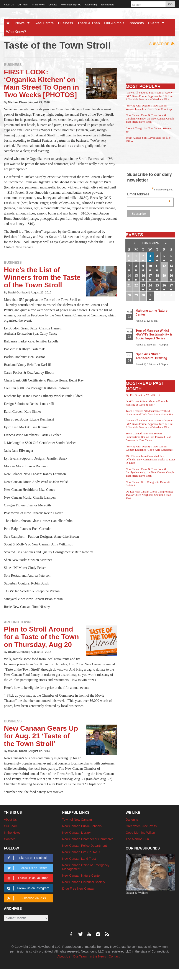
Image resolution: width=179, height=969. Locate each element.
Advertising (91, 4)
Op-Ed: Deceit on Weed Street (143, 395)
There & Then (88, 23)
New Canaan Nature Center (81, 875)
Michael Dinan (17, 102)
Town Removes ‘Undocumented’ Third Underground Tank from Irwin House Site (149, 412)
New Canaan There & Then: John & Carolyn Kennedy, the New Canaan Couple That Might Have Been (150, 118)
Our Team (23, 4)
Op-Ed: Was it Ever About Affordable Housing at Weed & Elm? (147, 403)
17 (150, 275)
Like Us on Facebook (26, 858)
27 (171, 285)
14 (129, 275)
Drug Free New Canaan (78, 888)
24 (150, 285)
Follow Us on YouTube (27, 878)
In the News (38, 4)
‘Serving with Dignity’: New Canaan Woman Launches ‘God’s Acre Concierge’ (149, 107)
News (23, 23)
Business (65, 23)
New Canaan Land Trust (79, 858)
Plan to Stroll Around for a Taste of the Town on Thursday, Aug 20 (41, 636)
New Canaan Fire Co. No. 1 (81, 852)
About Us (9, 4)
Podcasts (136, 23)
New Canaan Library (76, 832)
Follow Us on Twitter (26, 868)
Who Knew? (16, 32)
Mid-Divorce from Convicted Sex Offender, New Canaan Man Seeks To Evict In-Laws (150, 459)
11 (157, 266)
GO (170, 4)
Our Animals (114, 23)
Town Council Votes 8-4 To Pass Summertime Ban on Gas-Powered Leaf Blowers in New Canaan (148, 437)
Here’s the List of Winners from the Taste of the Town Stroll (42, 277)
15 (136, 275)
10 (150, 266)
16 (143, 275)
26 (164, 285)
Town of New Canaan (77, 819)
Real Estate (44, 23)
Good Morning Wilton (140, 832)
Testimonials (107, 4)
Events (158, 23)
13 (171, 266)
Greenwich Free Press (141, 826)
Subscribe (162, 44)
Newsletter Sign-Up (71, 4)
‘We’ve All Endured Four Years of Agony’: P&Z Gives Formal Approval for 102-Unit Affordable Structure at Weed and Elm (150, 96)
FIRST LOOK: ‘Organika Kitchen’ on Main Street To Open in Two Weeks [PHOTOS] (41, 83)
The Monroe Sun (137, 839)
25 (157, 285)
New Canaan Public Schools (82, 826)
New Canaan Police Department (84, 845)
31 (129, 256)
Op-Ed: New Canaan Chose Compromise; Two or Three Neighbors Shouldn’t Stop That (149, 495)
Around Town (17, 622)
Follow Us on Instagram (27, 888)
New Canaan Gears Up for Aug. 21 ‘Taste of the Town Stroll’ (41, 735)
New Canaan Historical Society (83, 882)
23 (143, 285)
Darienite (132, 819)
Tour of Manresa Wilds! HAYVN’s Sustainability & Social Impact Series (154, 334)
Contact (52, 4)
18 (157, 275)
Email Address (149, 194)
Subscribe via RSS (26, 898)
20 (171, 275)
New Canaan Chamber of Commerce (88, 839)
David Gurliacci (18, 292)
